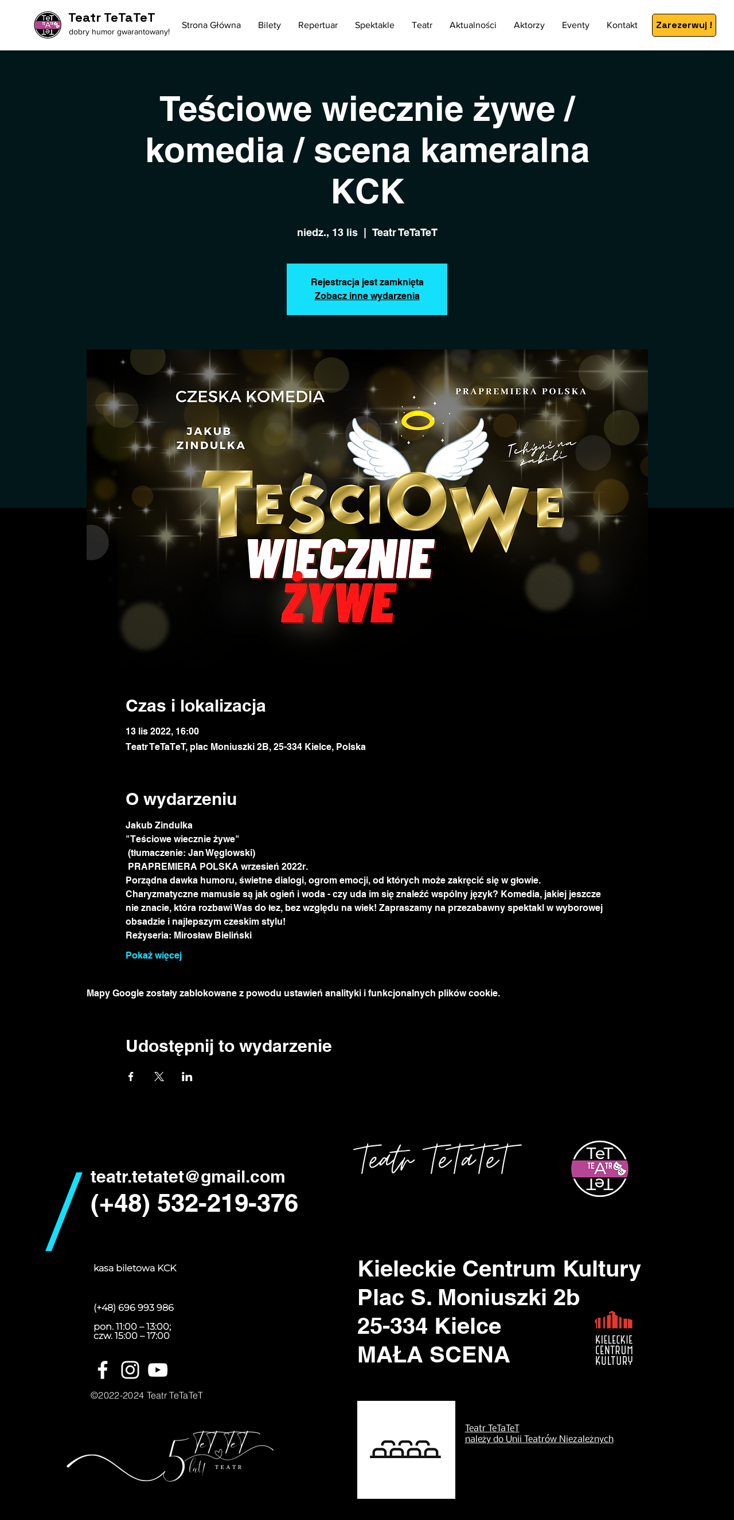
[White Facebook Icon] (103, 1370)
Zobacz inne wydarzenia (367, 295)
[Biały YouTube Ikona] (158, 1370)
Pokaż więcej (154, 955)
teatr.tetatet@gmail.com (188, 1176)
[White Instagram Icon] (130, 1370)
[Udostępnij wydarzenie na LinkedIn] (187, 1076)
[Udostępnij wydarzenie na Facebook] (131, 1076)
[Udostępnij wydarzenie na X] (159, 1076)
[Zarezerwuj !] (684, 25)
